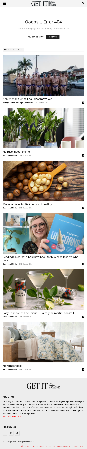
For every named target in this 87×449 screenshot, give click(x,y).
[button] (83, 3)
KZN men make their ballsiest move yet (27, 99)
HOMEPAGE (52, 37)
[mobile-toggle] (4, 3)
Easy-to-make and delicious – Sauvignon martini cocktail (38, 313)
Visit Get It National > (12, 416)
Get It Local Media (10, 155)
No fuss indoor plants (16, 151)
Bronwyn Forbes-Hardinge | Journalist (18, 103)
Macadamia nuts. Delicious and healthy (27, 204)
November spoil (13, 365)
